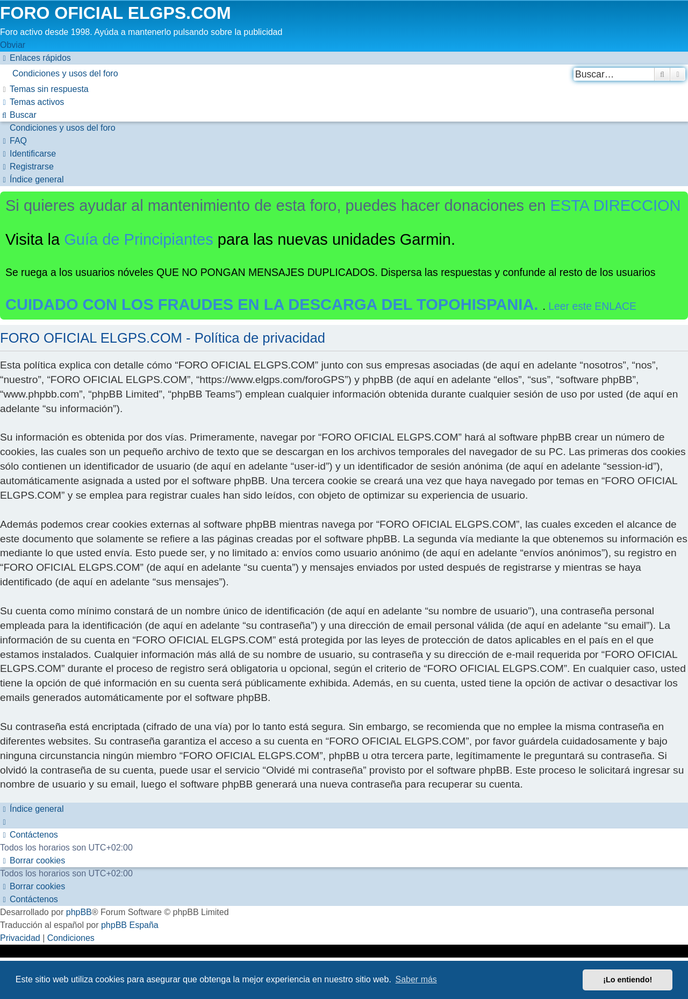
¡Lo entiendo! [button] (627, 979)
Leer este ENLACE (592, 306)
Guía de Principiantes (138, 239)
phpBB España (130, 925)
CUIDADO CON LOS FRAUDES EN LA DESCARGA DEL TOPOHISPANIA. (274, 304)
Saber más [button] (416, 979)
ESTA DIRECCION (615, 205)
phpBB (79, 912)
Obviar (12, 44)
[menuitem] (344, 73)
